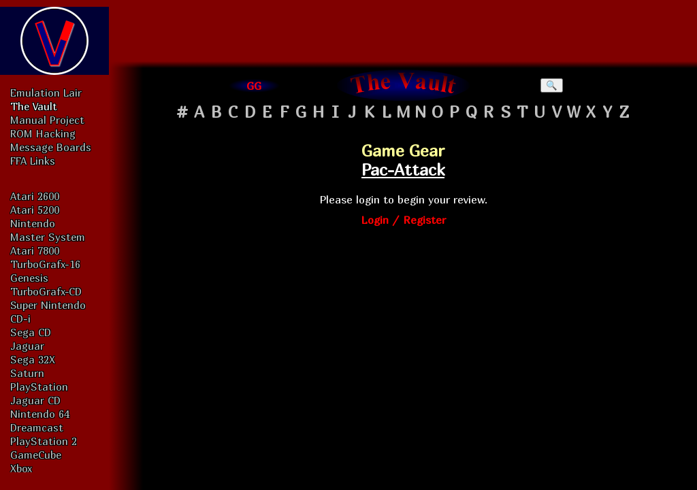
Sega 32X (32, 359)
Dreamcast (36, 427)
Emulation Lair (46, 92)
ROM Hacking (43, 133)
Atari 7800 (34, 250)
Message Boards (50, 147)
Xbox (21, 468)
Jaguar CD (35, 400)
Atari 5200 (34, 209)
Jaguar (27, 346)
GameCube (35, 454)
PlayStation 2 (43, 441)
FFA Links (32, 160)
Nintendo (32, 223)
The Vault (33, 106)
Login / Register (403, 220)
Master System (47, 237)
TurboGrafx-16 (45, 264)
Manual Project (47, 120)
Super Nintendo (48, 305)
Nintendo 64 (39, 414)
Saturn (27, 373)
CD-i (20, 318)
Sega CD (30, 332)
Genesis (29, 278)
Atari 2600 (34, 196)
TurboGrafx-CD (46, 291)
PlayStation (39, 386)
